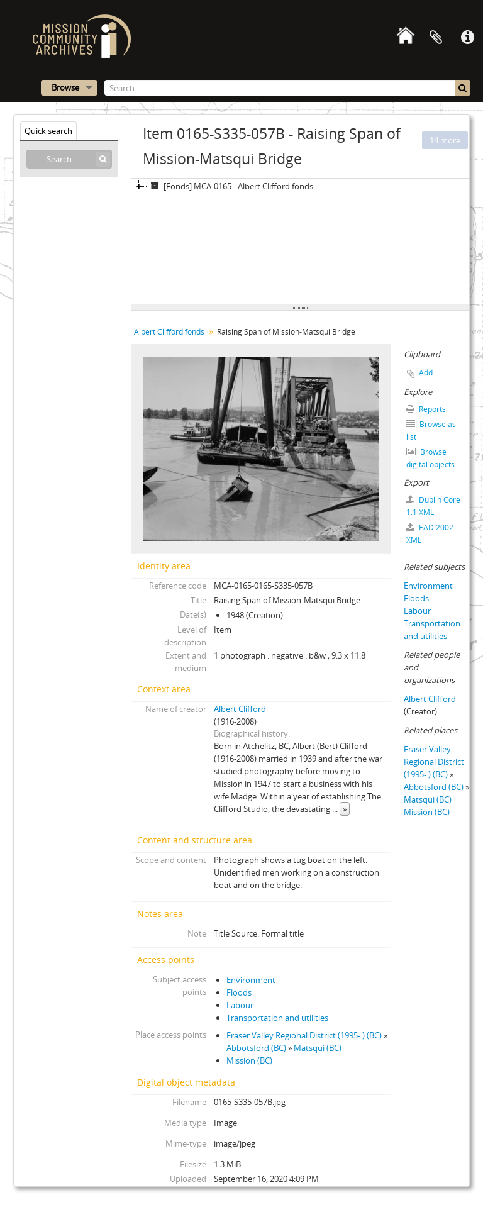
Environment (250, 980)
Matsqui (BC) (317, 1048)
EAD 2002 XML (429, 533)
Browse (65, 87)
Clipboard (436, 37)
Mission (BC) (249, 1060)
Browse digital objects (430, 458)
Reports (426, 409)
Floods (239, 992)
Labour (239, 1005)
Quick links (467, 37)
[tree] (300, 241)
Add (426, 372)
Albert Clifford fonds (169, 331)
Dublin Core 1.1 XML (433, 506)
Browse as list (431, 430)
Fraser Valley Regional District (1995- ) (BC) (304, 1035)
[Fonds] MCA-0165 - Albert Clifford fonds (230, 186)
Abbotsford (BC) (256, 1048)
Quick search (48, 130)
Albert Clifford (240, 708)
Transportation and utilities (277, 1017)
